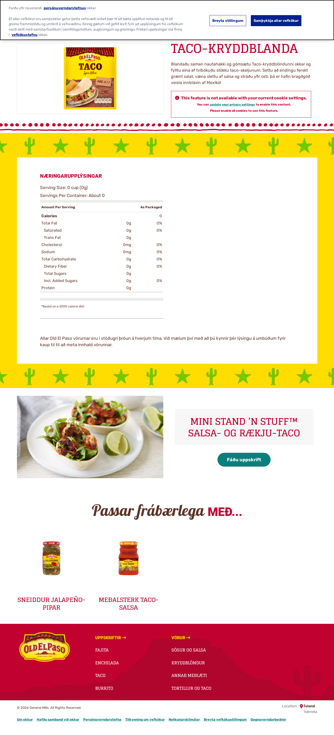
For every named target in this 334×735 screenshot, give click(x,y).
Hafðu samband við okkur (58, 719)
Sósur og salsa (188, 650)
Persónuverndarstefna (102, 719)
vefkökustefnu (24, 30)
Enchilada (107, 662)
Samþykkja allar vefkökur (276, 16)
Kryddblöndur (188, 662)
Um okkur (25, 719)
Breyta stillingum (227, 16)
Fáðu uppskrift (244, 460)
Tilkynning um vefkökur (145, 719)
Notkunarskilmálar (184, 719)
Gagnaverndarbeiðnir (268, 719)
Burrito (104, 688)
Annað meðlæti (189, 675)
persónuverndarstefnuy (65, 4)
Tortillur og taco (191, 688)
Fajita (102, 650)
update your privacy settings (232, 104)
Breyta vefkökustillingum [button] (225, 719)
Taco (100, 675)
